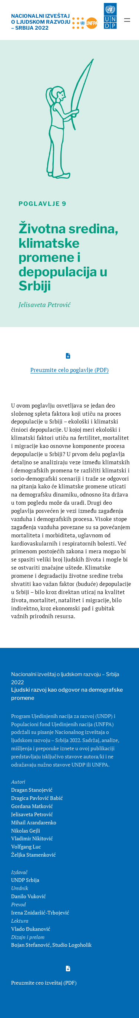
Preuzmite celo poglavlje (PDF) (69, 369)
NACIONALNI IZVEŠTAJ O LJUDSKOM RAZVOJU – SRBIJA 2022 (40, 22)
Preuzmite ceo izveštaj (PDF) (44, 982)
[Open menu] (127, 20)
